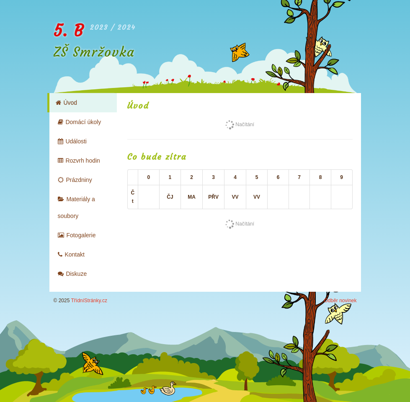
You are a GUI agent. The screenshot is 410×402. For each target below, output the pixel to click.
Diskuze (72, 273)
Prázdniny (75, 179)
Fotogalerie (77, 235)
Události (72, 141)
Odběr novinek (340, 300)
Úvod (66, 102)
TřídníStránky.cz (89, 300)
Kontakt (71, 254)
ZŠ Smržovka (94, 52)
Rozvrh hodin (79, 160)
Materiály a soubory (76, 207)
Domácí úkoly (79, 122)
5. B (69, 31)
